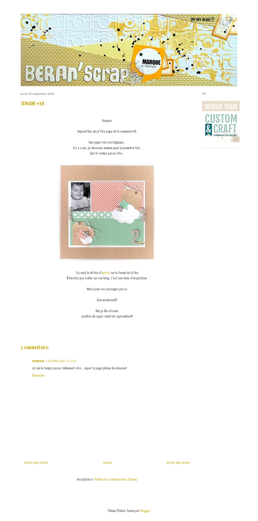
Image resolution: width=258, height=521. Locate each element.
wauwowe (38, 361)
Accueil (107, 463)
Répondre (38, 375)
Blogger (145, 511)
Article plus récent (36, 463)
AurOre (105, 273)
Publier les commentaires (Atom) (116, 479)
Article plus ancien (178, 463)
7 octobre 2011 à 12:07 (61, 361)
